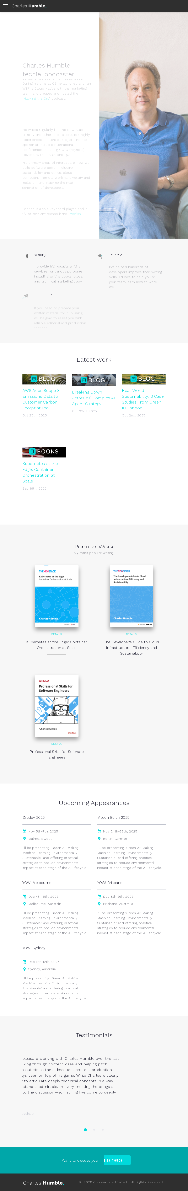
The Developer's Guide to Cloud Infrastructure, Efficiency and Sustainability (131, 647)
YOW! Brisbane (109, 882)
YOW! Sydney (33, 948)
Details (56, 634)
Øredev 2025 (33, 817)
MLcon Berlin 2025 (113, 817)
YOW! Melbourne (36, 882)
